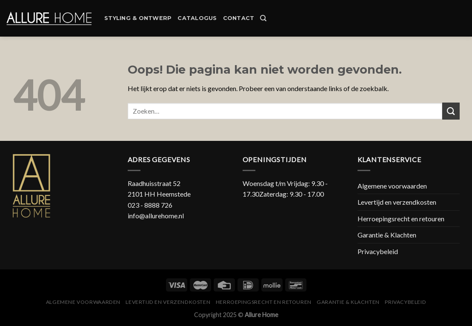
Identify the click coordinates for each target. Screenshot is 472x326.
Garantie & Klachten (387, 235)
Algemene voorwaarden (392, 186)
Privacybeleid (378, 251)
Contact (239, 18)
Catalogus (197, 18)
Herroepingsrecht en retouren (401, 218)
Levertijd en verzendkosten (397, 202)
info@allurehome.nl (156, 216)
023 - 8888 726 (150, 205)
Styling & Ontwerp (138, 18)
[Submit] (450, 111)
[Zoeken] (263, 18)
